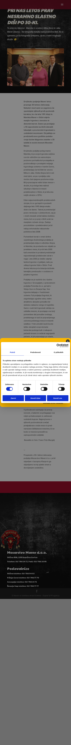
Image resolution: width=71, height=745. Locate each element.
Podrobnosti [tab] (35, 352)
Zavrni (13, 398)
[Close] (68, 341)
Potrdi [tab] (12, 352)
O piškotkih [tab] (58, 352)
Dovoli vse (57, 398)
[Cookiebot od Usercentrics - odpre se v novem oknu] (58, 345)
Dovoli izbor (36, 398)
